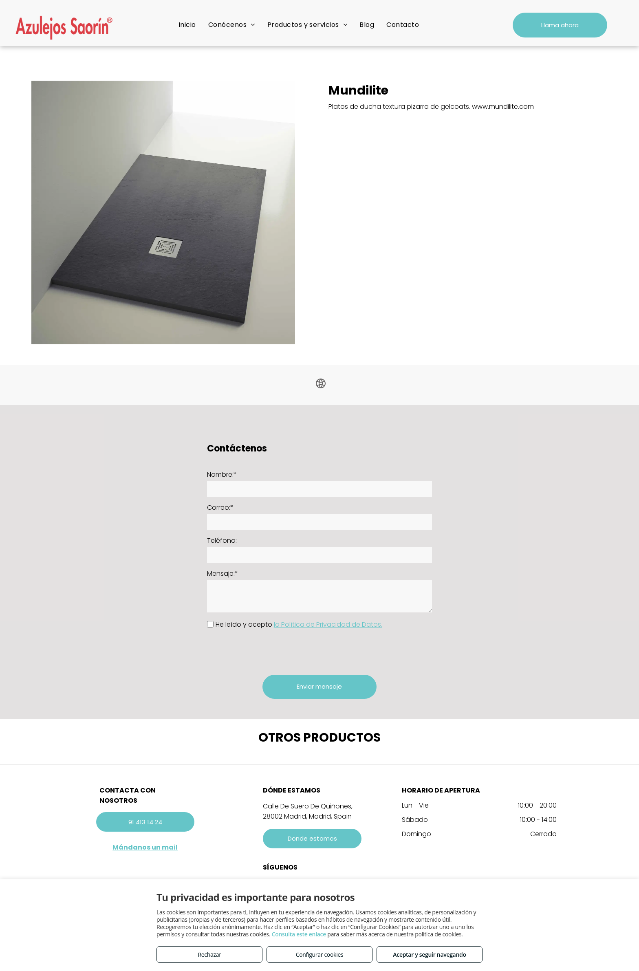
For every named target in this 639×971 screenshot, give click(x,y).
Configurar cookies (320, 954)
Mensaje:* (222, 573)
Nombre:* (222, 474)
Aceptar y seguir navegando (429, 954)
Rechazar (209, 954)
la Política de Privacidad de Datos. (328, 624)
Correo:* (220, 507)
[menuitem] (187, 25)
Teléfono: (222, 540)
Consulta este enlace (299, 934)
